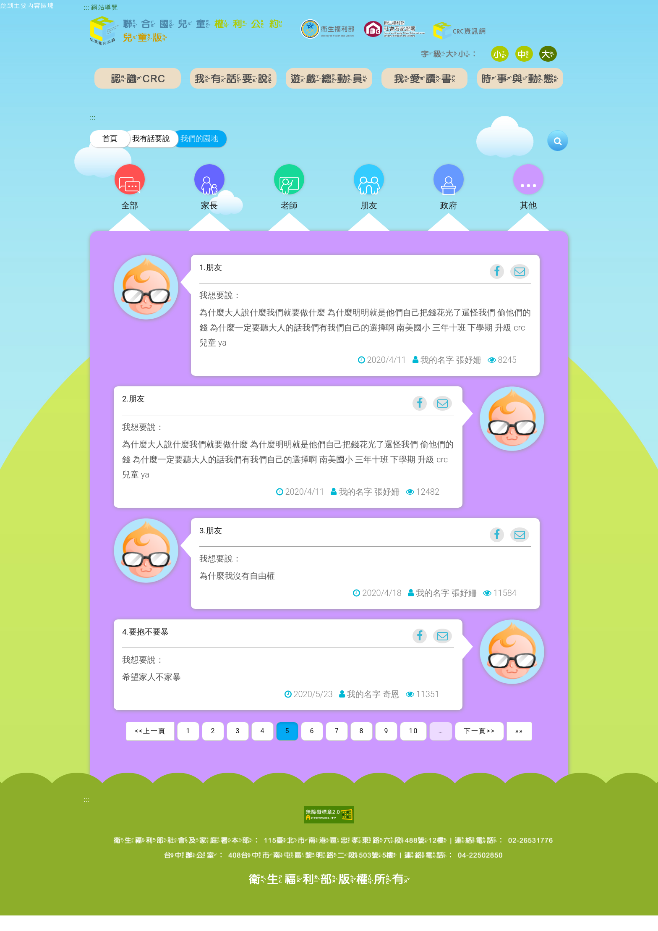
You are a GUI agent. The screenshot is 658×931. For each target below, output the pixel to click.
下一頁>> (479, 747)
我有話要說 (151, 138)
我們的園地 (199, 138)
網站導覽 (104, 7)
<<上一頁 (150, 747)
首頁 (110, 138)
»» (519, 747)
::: (86, 7)
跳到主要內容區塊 (27, 5)
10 (413, 747)
